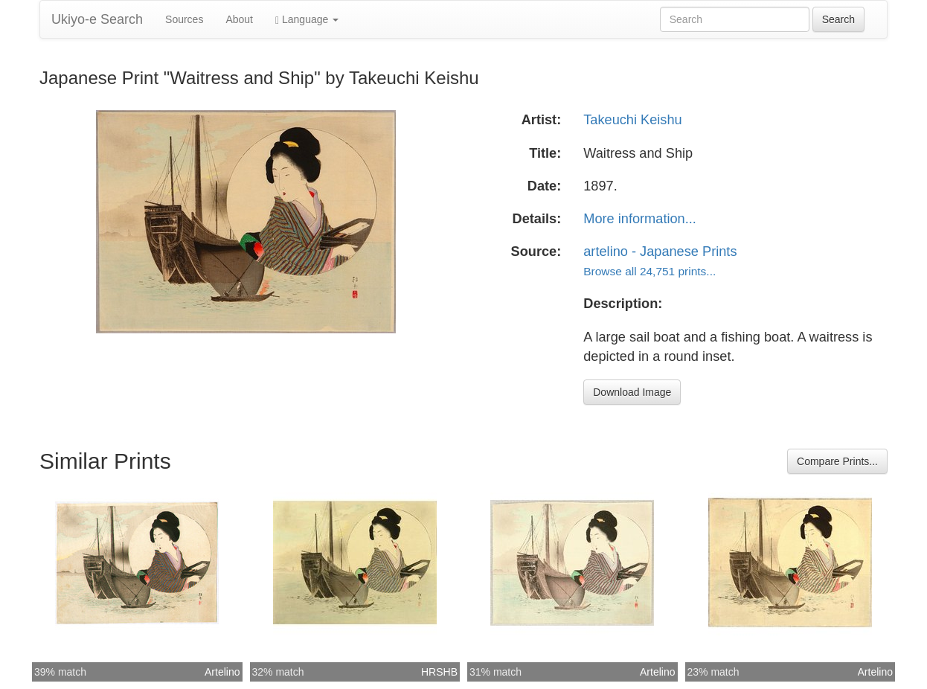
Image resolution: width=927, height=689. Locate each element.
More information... (639, 218)
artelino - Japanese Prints (660, 251)
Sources (184, 19)
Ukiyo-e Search (97, 19)
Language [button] (307, 19)
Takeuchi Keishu (632, 119)
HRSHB (439, 672)
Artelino (222, 672)
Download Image (632, 392)
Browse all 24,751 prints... (649, 271)
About (239, 19)
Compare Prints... (837, 461)
